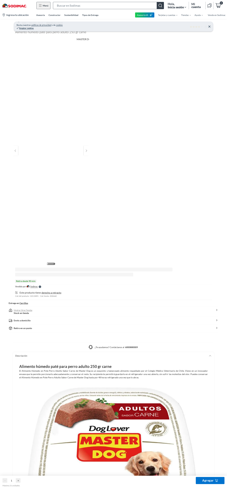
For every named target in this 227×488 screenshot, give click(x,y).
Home (21, 22)
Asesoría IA (145, 15)
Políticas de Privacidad (110, 465)
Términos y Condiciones (82, 465)
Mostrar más (74, 210)
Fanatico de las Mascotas (196, 399)
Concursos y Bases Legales (28, 444)
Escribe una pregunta (91, 349)
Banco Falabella (192, 434)
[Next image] (130, 78)
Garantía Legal (22, 414)
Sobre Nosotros (135, 394)
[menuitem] (165, 14)
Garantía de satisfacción (27, 409)
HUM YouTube (191, 414)
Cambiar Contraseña (82, 399)
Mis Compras (78, 404)
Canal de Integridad (24, 434)
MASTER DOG (148, 28)
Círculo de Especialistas (139, 409)
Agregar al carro (183, 55)
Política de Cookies (137, 465)
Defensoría (133, 434)
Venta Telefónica (136, 444)
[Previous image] (35, 78)
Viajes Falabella (192, 429)
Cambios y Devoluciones (27, 404)
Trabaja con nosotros (138, 424)
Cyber (131, 449)
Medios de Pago (23, 399)
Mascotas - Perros (36, 22)
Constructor (55, 15)
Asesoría (40, 15)
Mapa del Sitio (135, 429)
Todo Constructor (137, 414)
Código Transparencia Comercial (144, 404)
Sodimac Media (135, 439)
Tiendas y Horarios (24, 439)
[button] (108, 5)
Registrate (76, 394)
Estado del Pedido (24, 424)
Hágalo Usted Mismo (194, 394)
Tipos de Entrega (90, 15)
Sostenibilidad (71, 15)
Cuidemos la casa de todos (141, 419)
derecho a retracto (177, 66)
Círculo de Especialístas (196, 404)
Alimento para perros (58, 22)
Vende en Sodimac (217, 15)
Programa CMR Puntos (26, 429)
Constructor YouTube (195, 419)
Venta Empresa (135, 399)
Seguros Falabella (192, 424)
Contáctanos (21, 394)
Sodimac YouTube (193, 409)
